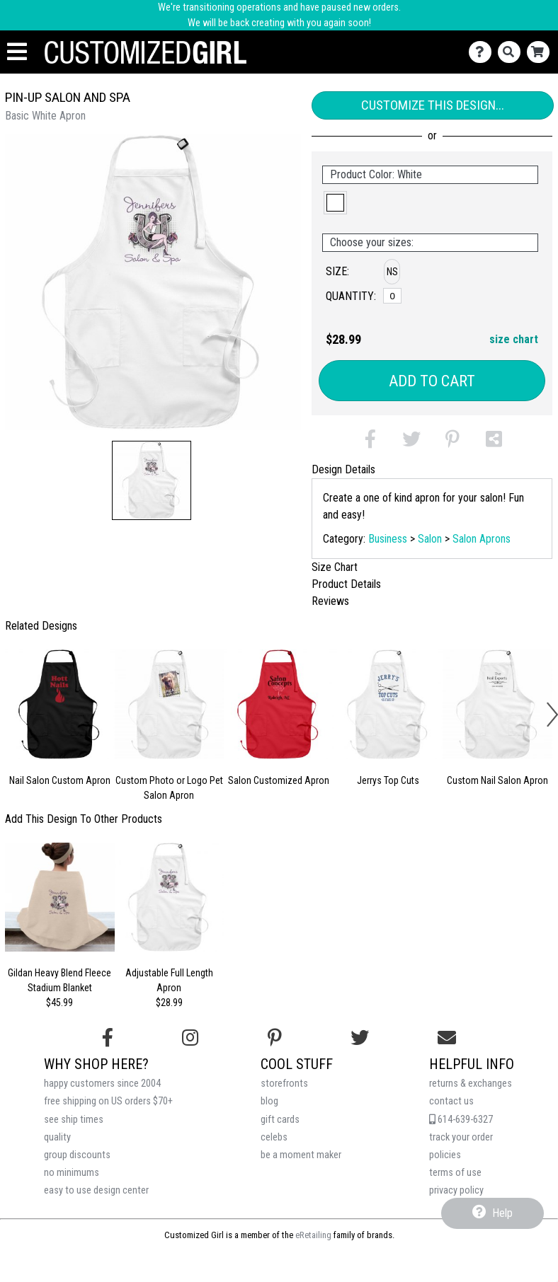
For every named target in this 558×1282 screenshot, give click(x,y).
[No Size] (392, 296)
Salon (430, 538)
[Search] (512, 52)
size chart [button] (513, 339)
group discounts (77, 1155)
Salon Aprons (481, 538)
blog (269, 1101)
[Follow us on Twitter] (360, 1038)
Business (387, 538)
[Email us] (447, 1038)
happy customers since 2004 (102, 1084)
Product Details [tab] (346, 584)
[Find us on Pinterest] (275, 1038)
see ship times (73, 1120)
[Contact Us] (483, 52)
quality (57, 1137)
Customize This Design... (432, 105)
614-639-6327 (461, 1120)
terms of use (455, 1173)
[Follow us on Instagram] (190, 1038)
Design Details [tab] (343, 469)
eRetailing (313, 1235)
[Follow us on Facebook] (107, 1038)
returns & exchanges (470, 1084)
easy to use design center (96, 1190)
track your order (461, 1137)
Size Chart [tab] (335, 567)
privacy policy (456, 1190)
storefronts (284, 1084)
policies (445, 1155)
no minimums (71, 1173)
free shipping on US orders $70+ (108, 1101)
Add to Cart (432, 381)
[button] (151, 480)
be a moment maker (301, 1155)
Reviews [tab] (330, 601)
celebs (274, 1137)
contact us (451, 1101)
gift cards (280, 1120)
